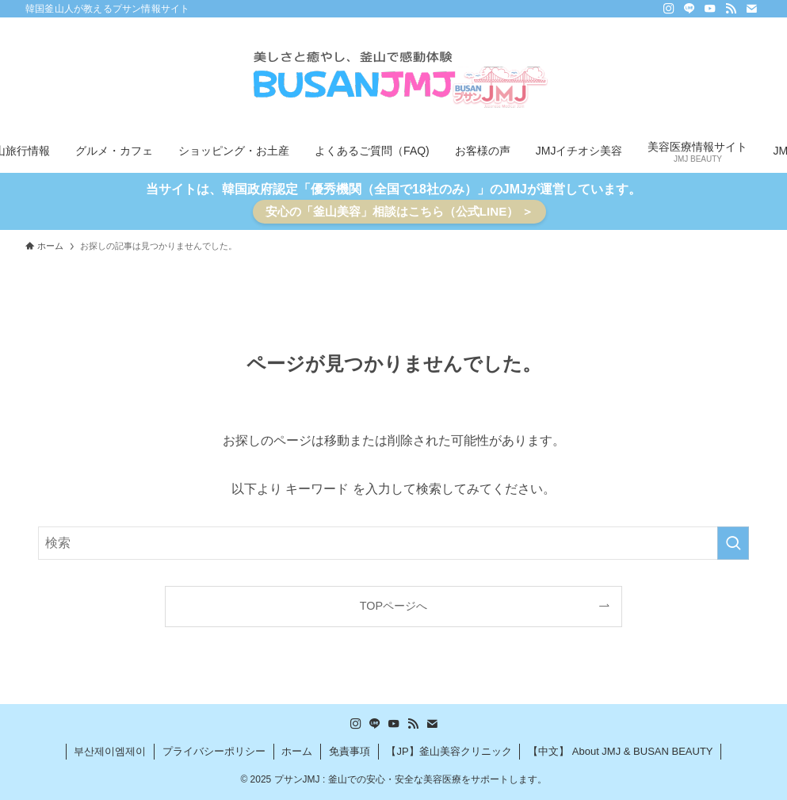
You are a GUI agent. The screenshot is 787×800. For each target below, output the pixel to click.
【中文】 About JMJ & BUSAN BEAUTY (620, 751)
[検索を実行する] (733, 543)
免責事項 (349, 751)
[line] (689, 8)
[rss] (730, 8)
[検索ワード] (393, 543)
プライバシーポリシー (214, 751)
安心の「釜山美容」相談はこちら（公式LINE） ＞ (400, 211)
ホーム (296, 751)
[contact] (751, 8)
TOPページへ (393, 605)
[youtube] (710, 8)
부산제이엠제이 (110, 751)
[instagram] (669, 8)
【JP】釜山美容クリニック (448, 751)
